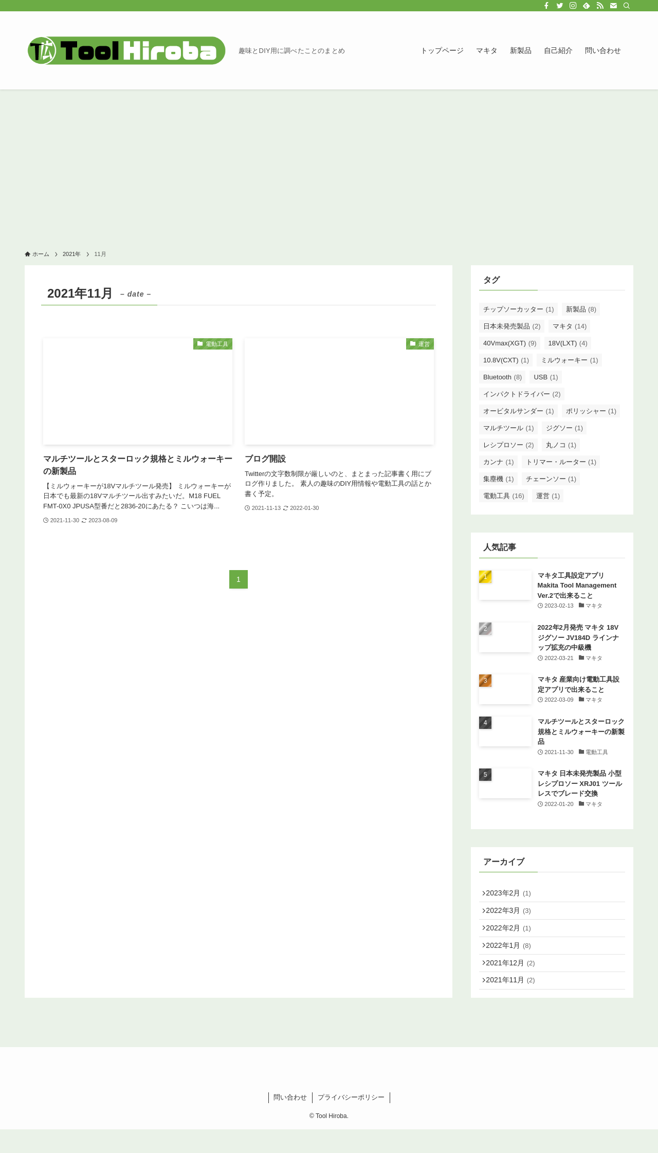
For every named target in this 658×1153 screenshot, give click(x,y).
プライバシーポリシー (351, 1121)
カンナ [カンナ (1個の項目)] (498, 462)
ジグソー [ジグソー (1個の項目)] (564, 428)
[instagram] (573, 5)
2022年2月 (512, 938)
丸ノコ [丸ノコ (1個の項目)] (561, 445)
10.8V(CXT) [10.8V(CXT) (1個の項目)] (506, 360)
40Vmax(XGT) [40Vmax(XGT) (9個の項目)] (510, 343)
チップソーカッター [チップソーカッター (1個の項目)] (518, 309)
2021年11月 (514, 1002)
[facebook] (546, 5)
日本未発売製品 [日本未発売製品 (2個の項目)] (512, 326)
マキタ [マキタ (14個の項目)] (570, 326)
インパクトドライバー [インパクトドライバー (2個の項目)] (522, 394)
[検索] (626, 5)
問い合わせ (290, 1121)
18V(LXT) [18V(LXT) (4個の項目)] (568, 343)
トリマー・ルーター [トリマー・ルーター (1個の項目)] (561, 462)
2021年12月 (514, 980)
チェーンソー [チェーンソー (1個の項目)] (551, 479)
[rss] (600, 5)
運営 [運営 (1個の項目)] (548, 496)
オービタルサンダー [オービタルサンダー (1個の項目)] (518, 411)
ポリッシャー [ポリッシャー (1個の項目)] (591, 411)
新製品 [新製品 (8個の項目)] (581, 309)
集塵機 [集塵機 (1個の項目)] (498, 479)
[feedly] (586, 5)
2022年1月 (512, 959)
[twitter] (559, 5)
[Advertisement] (329, 167)
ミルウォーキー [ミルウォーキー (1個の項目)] (569, 360)
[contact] (613, 5)
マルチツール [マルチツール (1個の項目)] (508, 428)
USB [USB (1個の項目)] (546, 377)
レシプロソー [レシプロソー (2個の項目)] (508, 445)
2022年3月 (512, 916)
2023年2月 (512, 895)
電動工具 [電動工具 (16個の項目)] (503, 496)
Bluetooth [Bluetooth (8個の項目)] (502, 377)
